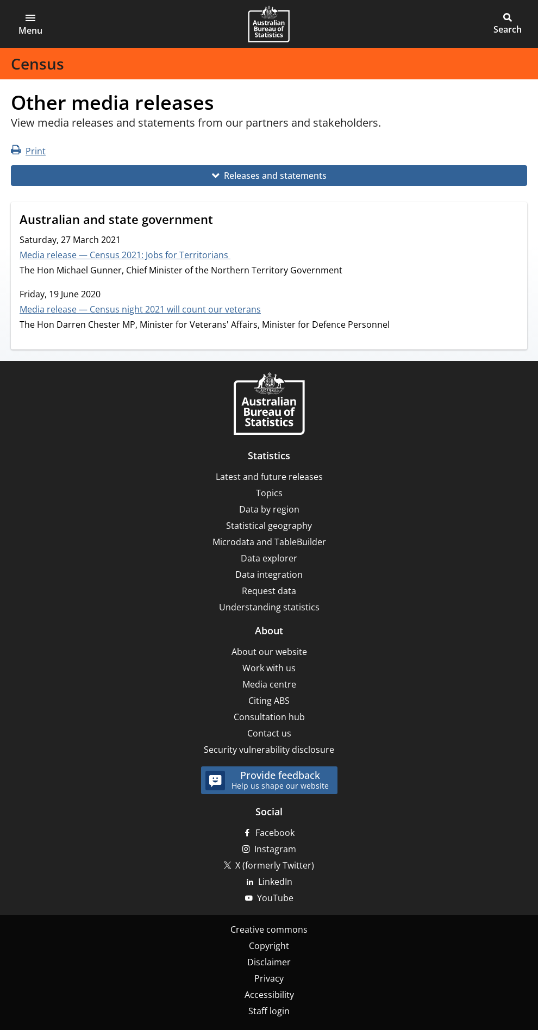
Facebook (275, 833)
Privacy (269, 978)
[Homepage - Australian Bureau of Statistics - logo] (268, 24)
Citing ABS (269, 701)
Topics (269, 493)
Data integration (269, 574)
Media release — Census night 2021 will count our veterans (140, 309)
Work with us (269, 668)
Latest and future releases (269, 477)
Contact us (269, 733)
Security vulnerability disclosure (269, 750)
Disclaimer (269, 962)
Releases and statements (275, 176)
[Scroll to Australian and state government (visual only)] (223, 221)
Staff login (269, 1011)
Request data (269, 591)
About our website (269, 652)
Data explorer (269, 558)
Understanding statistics (269, 607)
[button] (30, 23)
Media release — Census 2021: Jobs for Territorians (125, 255)
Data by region (269, 509)
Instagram (275, 849)
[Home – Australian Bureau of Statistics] (269, 405)
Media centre (269, 684)
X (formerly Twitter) (274, 865)
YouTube (275, 898)
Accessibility (269, 995)
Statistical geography (269, 526)
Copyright (269, 946)
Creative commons (269, 929)
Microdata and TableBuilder (269, 542)
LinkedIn (275, 882)
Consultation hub (269, 717)
